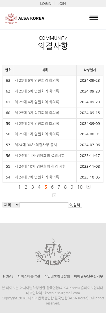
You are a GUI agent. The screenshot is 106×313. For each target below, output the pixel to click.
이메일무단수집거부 (88, 276)
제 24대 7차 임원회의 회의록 (36, 177)
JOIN (62, 3)
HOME (8, 276)
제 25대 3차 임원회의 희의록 (36, 113)
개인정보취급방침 (57, 276)
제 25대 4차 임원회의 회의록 (36, 102)
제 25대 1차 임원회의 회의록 (36, 134)
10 (80, 187)
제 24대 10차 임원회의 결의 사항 (40, 166)
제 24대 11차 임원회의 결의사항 (39, 155)
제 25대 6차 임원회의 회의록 (36, 80)
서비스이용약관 (29, 276)
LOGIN (45, 3)
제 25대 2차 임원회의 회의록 (36, 123)
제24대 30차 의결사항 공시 (35, 145)
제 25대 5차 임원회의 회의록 (36, 91)
